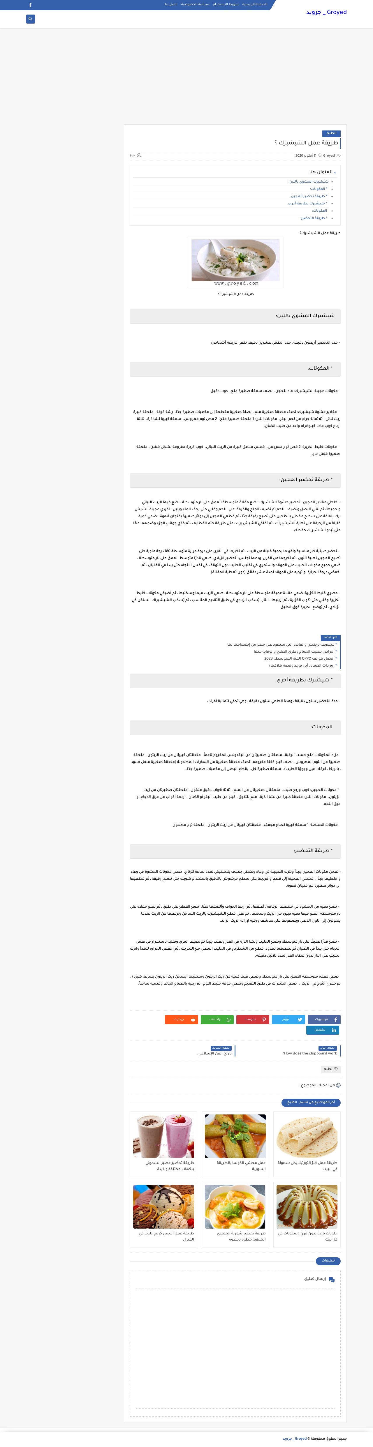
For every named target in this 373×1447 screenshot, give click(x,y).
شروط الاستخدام (226, 4)
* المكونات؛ (319, 189)
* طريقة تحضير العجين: (309, 197)
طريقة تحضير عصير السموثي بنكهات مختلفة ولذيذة (169, 1166)
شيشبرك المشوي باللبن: (308, 182)
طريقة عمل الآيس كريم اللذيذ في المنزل (166, 1237)
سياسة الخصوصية (195, 4)
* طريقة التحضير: (314, 218)
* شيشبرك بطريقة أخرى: (308, 204)
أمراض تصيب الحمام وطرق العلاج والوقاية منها (294, 652)
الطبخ (331, 133)
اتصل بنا (171, 4)
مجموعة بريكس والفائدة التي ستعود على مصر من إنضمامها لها (281, 645)
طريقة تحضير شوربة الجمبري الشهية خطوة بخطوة (241, 1237)
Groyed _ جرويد (326, 13)
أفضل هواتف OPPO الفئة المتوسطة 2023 (299, 659)
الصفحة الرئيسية (254, 4)
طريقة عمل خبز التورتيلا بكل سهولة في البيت (307, 1166)
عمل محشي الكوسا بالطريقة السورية (241, 1166)
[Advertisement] (186, 79)
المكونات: (320, 211)
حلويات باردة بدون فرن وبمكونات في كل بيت (307, 1237)
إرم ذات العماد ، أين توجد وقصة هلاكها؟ (302, 666)
